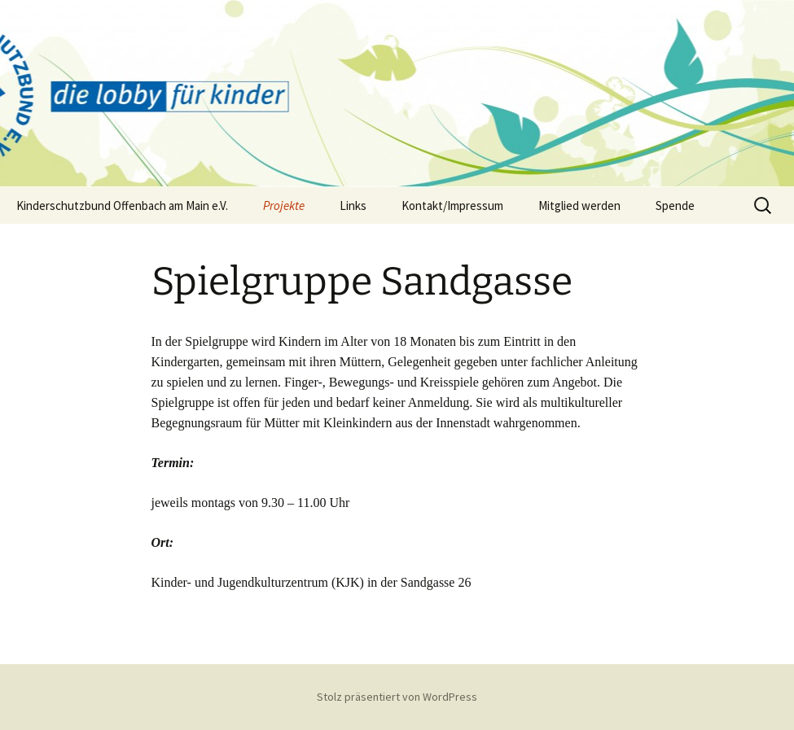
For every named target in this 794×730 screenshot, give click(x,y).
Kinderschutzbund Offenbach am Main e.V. (122, 205)
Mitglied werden (579, 205)
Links (353, 205)
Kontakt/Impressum (452, 205)
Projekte (284, 205)
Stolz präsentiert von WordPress (397, 696)
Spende (675, 205)
